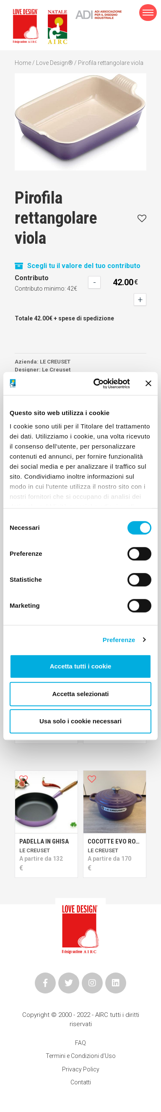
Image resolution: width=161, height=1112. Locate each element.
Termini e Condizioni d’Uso (81, 1056)
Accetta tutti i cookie (81, 666)
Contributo (32, 278)
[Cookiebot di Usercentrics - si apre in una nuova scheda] (97, 383)
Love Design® (54, 62)
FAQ (80, 1043)
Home (23, 62)
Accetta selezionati (80, 693)
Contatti (80, 1082)
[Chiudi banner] (148, 384)
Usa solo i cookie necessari (80, 721)
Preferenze (119, 639)
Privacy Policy (80, 1069)
